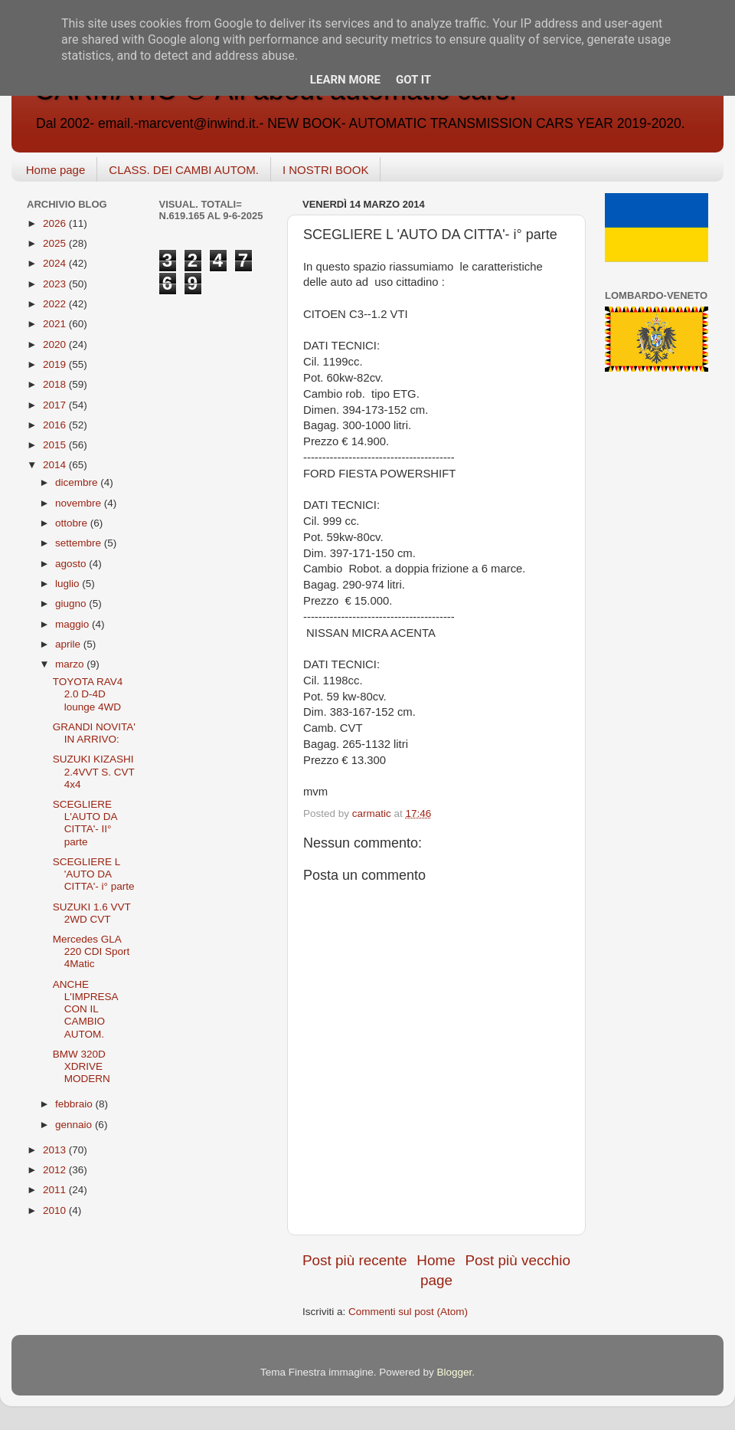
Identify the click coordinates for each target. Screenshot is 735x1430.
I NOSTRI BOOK (326, 169)
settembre (79, 543)
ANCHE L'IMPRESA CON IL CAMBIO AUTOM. (85, 1009)
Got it (413, 80)
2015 (56, 445)
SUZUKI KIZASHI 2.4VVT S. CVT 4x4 (94, 771)
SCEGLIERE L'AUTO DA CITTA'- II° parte (85, 823)
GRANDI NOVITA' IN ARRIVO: (94, 733)
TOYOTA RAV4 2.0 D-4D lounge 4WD (88, 694)
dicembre (77, 482)
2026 (56, 223)
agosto (72, 563)
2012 (56, 1170)
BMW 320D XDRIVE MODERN (81, 1066)
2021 (56, 324)
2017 (56, 405)
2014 (56, 465)
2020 (56, 344)
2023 (56, 284)
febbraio (75, 1104)
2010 (56, 1210)
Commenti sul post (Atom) (408, 1311)
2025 (56, 243)
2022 (56, 304)
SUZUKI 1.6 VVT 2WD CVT (92, 913)
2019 (56, 364)
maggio (73, 624)
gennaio (75, 1124)
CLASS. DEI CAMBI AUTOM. (184, 169)
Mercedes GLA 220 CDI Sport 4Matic (91, 951)
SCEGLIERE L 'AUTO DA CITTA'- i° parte (94, 874)
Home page (56, 169)
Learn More (345, 80)
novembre (79, 503)
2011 (56, 1189)
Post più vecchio (517, 1260)
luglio (68, 583)
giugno (72, 603)
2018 (56, 384)
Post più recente (354, 1260)
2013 (56, 1150)
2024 (56, 263)
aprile (69, 644)
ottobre (72, 523)
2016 (56, 425)
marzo (71, 664)
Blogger (454, 1372)
